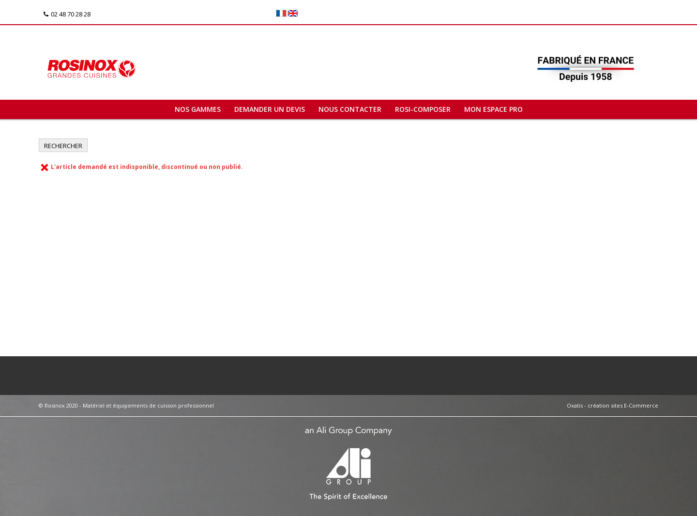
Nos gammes (198, 109)
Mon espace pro (493, 109)
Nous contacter (349, 109)
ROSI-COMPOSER (423, 109)
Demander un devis (269, 109)
